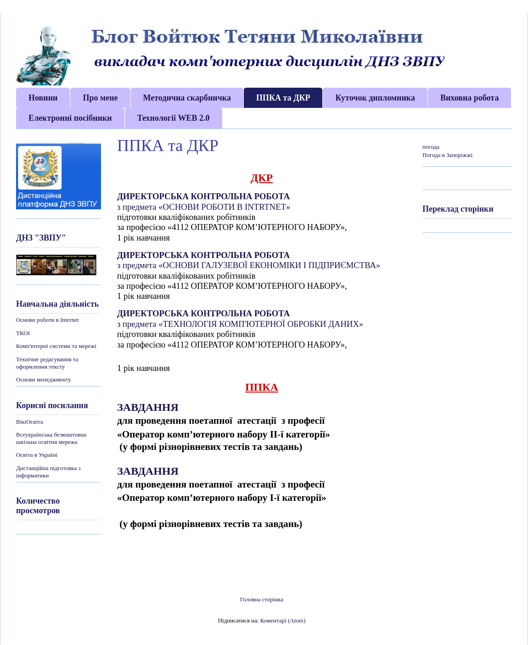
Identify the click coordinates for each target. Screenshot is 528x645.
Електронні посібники (70, 118)
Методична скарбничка (187, 97)
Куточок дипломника (375, 97)
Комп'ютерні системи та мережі (56, 345)
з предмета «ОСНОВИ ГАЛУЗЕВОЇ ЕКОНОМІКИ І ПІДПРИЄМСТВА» (248, 265)
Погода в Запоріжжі (447, 154)
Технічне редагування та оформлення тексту (47, 363)
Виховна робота (469, 97)
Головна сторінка (262, 599)
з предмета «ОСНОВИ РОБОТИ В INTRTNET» (203, 207)
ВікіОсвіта (29, 421)
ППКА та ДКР (283, 97)
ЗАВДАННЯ (149, 407)
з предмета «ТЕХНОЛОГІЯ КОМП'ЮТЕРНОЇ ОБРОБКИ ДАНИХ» (240, 324)
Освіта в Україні (36, 454)
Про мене (100, 97)
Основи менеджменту (43, 379)
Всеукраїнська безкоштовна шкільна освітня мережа (51, 438)
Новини (42, 97)
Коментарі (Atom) (282, 620)
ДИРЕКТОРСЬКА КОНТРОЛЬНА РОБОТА (203, 196)
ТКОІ (23, 333)
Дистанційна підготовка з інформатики (48, 472)
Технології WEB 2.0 (173, 118)
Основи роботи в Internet (47, 319)
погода (430, 146)
